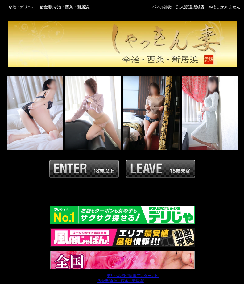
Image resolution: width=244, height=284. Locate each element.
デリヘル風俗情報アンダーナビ (133, 276)
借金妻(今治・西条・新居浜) (120, 281)
